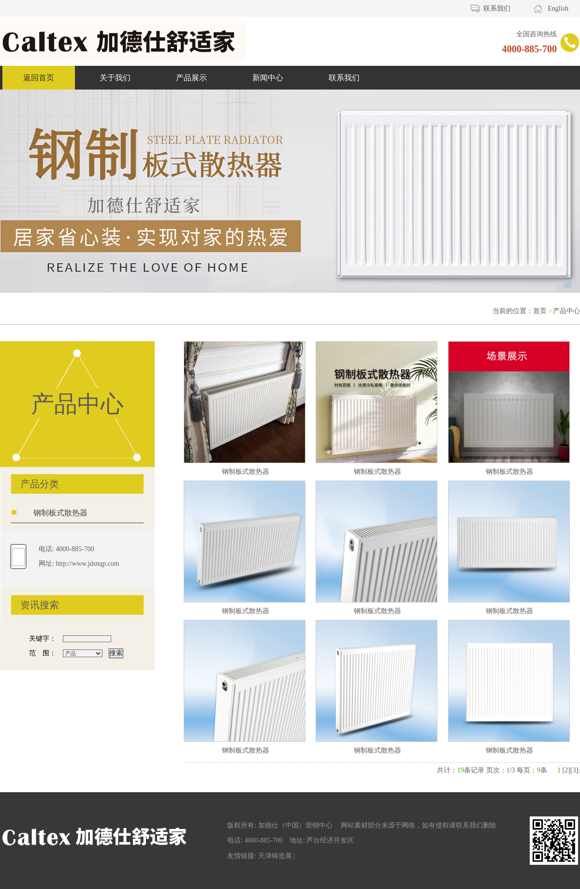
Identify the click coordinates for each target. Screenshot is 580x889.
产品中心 (566, 311)
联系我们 (496, 8)
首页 (540, 311)
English (558, 8)
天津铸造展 (275, 855)
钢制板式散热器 (60, 513)
